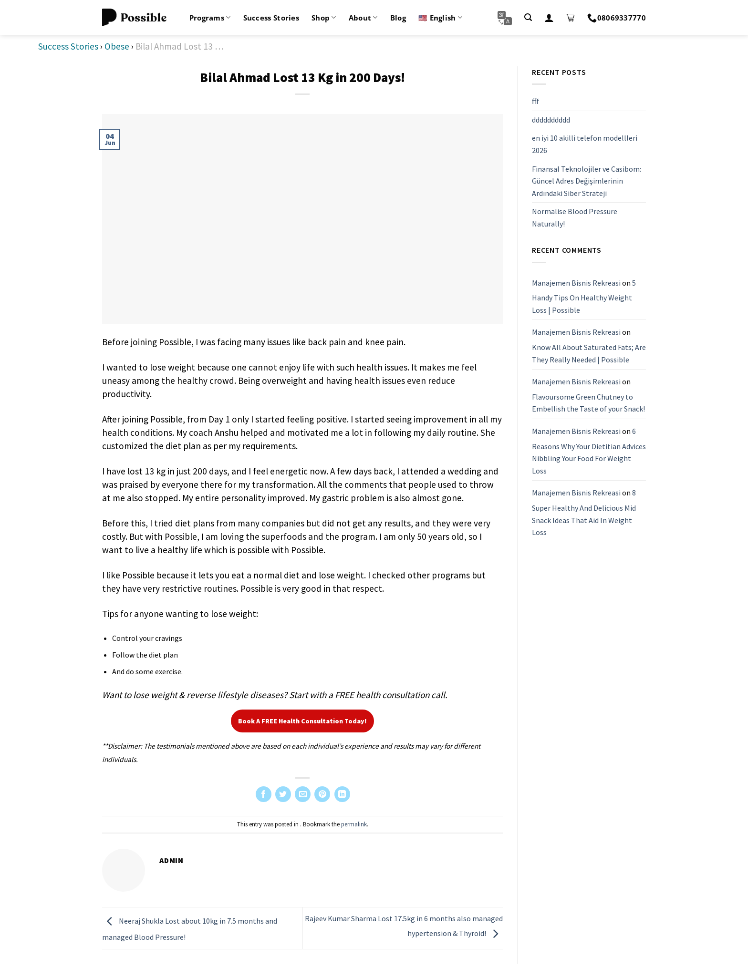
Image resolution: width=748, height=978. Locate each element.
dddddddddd (551, 119)
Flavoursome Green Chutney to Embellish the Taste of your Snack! (588, 403)
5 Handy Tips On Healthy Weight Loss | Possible (584, 296)
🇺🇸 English (440, 17)
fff (535, 101)
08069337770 (616, 17)
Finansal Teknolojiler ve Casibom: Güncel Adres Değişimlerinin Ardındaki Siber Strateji (586, 181)
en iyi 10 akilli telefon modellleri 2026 (584, 144)
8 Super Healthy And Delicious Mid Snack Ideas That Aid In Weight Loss (584, 512)
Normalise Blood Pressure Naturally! (574, 217)
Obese (116, 46)
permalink (354, 824)
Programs (210, 17)
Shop (324, 17)
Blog (398, 17)
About (363, 17)
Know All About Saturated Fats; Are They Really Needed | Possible (589, 353)
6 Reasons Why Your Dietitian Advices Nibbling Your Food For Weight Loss (589, 450)
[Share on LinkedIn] (342, 794)
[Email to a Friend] (303, 794)
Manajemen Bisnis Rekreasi (576, 283)
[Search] (528, 17)
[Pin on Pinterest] (322, 794)
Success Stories (271, 17)
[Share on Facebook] (263, 794)
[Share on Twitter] (283, 794)
